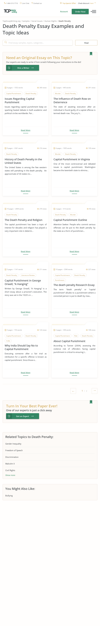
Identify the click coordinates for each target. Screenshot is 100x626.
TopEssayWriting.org (11, 21)
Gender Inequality (13, 443)
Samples (26, 21)
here (91, 3)
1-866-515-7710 (12, 3)
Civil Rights (10, 470)
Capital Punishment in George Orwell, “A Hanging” (23, 282)
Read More (25, 130)
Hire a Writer (23, 68)
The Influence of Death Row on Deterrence (72, 100)
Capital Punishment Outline (70, 220)
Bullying (9, 495)
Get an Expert (22, 416)
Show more (10, 475)
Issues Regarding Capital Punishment (19, 100)
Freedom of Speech (14, 450)
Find (86, 43)
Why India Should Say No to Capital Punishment (21, 347)
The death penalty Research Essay (74, 285)
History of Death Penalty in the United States (23, 161)
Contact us (37, 3)
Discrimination (11, 457)
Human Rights (50, 21)
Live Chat (25, 3)
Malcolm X (10, 463)
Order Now (80, 11)
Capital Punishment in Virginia (72, 159)
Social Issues (37, 21)
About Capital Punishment (69, 341)
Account (64, 11)
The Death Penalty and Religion (23, 220)
